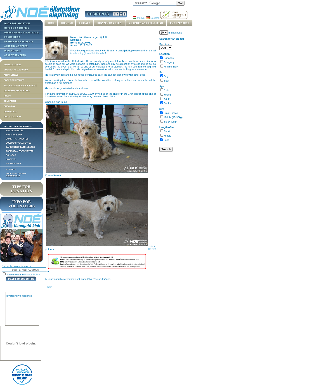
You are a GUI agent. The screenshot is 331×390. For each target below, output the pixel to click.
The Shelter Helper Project (20, 85)
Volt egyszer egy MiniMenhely (16, 174)
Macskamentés (14, 131)
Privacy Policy (32, 274)
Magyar (139, 18)
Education (10, 101)
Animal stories (12, 64)
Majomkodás (13, 163)
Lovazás (10, 159)
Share (48, 287)
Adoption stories (14, 80)
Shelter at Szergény (16, 70)
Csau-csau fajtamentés (19, 151)
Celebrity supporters (17, 90)
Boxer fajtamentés (17, 139)
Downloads (10, 111)
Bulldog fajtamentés (18, 143)
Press (7, 96)
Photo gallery (12, 117)
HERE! (152, 249)
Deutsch (152, 18)
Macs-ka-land (14, 135)
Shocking (9, 106)
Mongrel (11, 169)
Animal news (11, 75)
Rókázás (11, 155)
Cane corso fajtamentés (20, 147)
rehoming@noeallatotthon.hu (89, 53)
